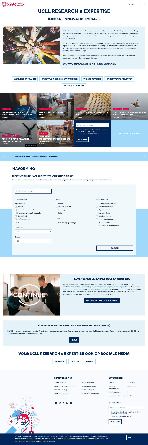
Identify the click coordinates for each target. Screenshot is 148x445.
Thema (18, 237)
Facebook (60, 361)
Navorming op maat (66, 223)
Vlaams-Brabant (64, 207)
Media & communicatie (26, 210)
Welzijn (20, 207)
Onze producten (92, 79)
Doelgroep (19, 227)
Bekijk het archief (128, 133)
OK (129, 438)
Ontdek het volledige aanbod (102, 300)
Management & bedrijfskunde (29, 213)
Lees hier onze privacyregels (89, 134)
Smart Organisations (62, 393)
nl (133, 4)
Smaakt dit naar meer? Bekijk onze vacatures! (36, 156)
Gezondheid (22, 216)
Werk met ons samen (25, 79)
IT (18, 222)
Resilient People (105, 216)
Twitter (74, 361)
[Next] (144, 156)
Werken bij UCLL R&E (74, 86)
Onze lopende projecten (119, 79)
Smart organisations (106, 219)
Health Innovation (106, 207)
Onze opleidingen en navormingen (60, 79)
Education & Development (109, 225)
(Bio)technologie (23, 219)
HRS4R (74, 340)
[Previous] (3, 156)
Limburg (61, 210)
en (130, 4)
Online (60, 213)
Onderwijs (21, 204)
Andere (61, 204)
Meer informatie (49, 441)
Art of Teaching (105, 222)
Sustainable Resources (107, 204)
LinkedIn (89, 361)
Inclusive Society (105, 213)
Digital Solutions (105, 210)
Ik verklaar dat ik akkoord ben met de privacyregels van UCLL (92, 130)
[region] (74, 156)
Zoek (141, 4)
